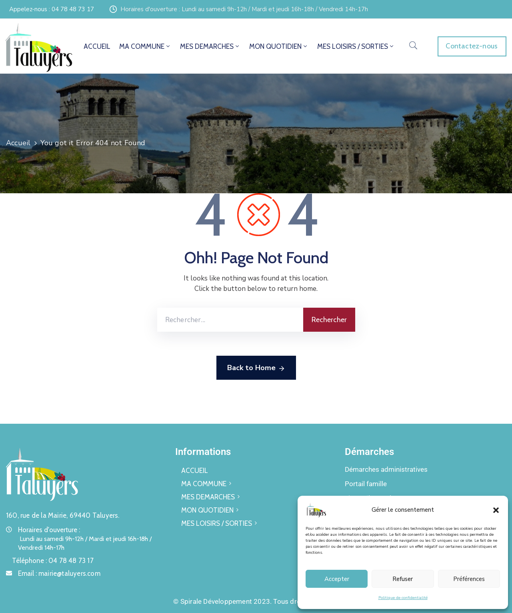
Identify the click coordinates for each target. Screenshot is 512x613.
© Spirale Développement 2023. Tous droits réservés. (255, 601)
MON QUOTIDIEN (278, 46)
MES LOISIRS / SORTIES (356, 46)
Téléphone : (53, 561)
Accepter (336, 579)
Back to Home (256, 368)
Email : (59, 573)
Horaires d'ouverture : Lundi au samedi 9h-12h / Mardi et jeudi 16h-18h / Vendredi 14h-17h (244, 9)
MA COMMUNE (145, 46)
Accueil (18, 143)
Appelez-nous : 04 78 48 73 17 (51, 9)
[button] (496, 510)
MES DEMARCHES (210, 46)
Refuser (402, 579)
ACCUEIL (97, 46)
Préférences (469, 579)
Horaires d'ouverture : (49, 530)
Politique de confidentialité (403, 598)
